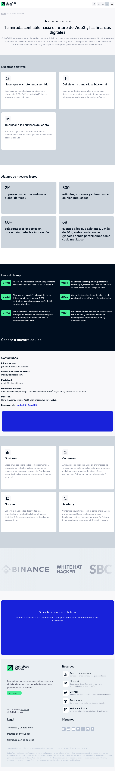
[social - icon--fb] (83, 729)
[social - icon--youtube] (73, 729)
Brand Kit (32, 405)
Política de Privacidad (19, 733)
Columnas (69, 458)
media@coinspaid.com (12, 374)
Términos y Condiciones (20, 727)
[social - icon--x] (78, 729)
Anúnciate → (14, 693)
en (99, 4)
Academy (68, 504)
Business (11, 458)
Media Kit (21, 405)
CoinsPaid (25, 709)
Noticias (10, 504)
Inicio (3, 13)
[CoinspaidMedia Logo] (8, 4)
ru (103, 4)
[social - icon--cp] (92, 729)
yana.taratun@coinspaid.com (14, 366)
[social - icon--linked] (68, 729)
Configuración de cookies (20, 739)
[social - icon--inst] (64, 729)
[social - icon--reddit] (88, 729)
